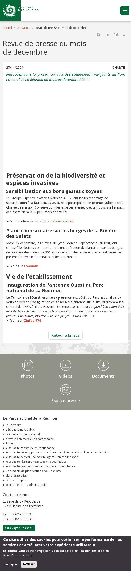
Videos (65, 376)
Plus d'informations (17, 555)
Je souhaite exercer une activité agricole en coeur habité (42, 457)
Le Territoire (14, 425)
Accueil (7, 28)
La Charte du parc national (23, 434)
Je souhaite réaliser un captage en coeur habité (36, 462)
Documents (103, 376)
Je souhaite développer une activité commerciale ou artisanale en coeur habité (57, 452)
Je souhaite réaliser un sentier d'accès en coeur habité (40, 466)
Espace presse (65, 400)
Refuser (29, 564)
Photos (28, 376)
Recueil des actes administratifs (26, 485)
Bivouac (11, 443)
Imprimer (98, 34)
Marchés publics (16, 475)
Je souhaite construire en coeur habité (30, 448)
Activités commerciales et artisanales (29, 439)
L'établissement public (20, 430)
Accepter (11, 564)
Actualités (23, 28)
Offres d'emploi (16, 480)
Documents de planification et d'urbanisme (34, 471)
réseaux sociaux (62, 221)
